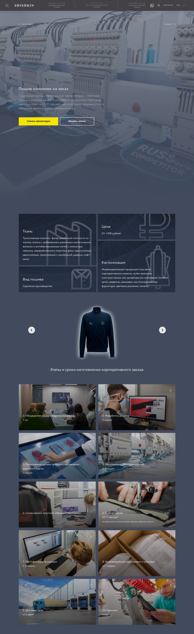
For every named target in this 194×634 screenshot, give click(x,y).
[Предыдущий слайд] (31, 330)
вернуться (27, 24)
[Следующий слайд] (162, 330)
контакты (168, 5)
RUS (178, 5)
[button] (57, 405)
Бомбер (168, 24)
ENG (184, 5)
